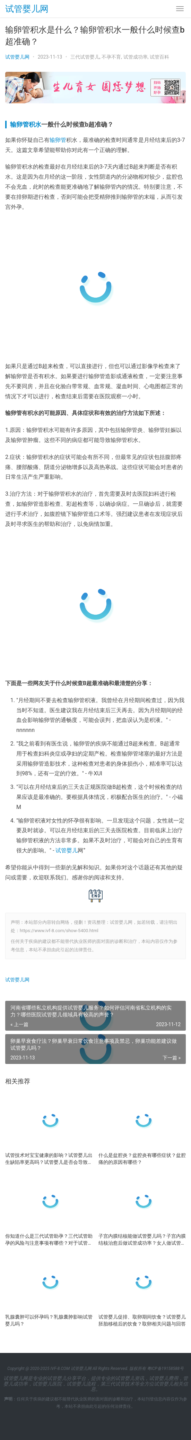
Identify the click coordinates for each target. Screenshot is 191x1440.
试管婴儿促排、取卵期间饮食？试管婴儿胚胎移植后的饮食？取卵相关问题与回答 (142, 1320)
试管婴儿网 (27, 9)
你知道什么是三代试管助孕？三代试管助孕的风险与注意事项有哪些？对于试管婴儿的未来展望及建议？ (49, 1239)
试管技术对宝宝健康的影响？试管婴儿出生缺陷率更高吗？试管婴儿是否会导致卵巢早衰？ (49, 1159)
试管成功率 (135, 57)
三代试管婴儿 (84, 57)
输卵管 (58, 140)
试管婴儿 (66, 850)
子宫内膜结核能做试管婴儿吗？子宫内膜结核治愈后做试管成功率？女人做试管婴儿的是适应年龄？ (142, 1239)
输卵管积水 (25, 124)
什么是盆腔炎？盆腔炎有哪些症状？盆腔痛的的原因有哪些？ (142, 1158)
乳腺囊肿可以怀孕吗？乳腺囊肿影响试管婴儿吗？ (49, 1320)
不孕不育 (111, 57)
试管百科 (159, 57)
